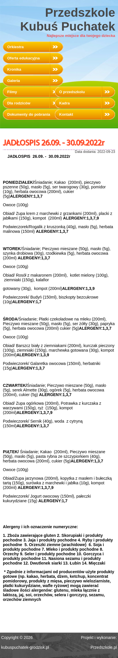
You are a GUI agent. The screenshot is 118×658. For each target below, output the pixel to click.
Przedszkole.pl (104, 647)
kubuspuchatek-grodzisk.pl (25, 647)
